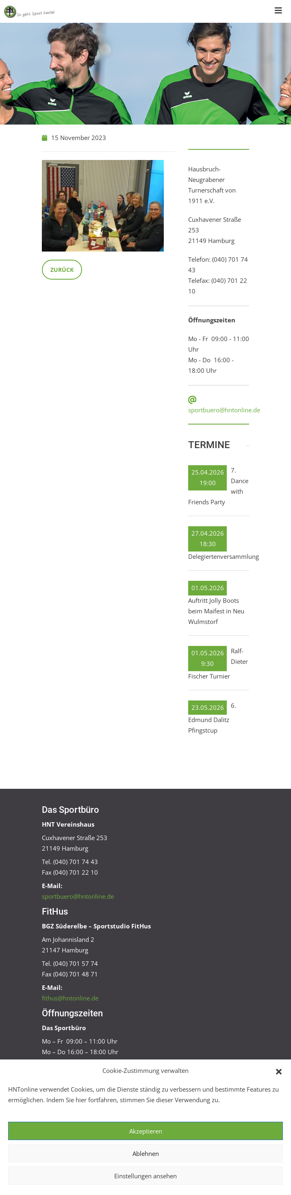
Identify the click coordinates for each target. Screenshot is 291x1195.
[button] (279, 1071)
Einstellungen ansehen (145, 1176)
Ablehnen (145, 1153)
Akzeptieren (145, 1131)
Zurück (62, 270)
